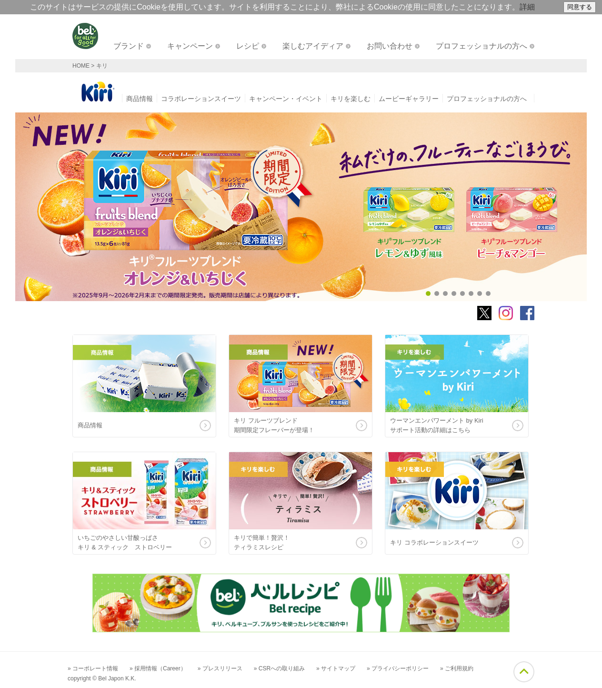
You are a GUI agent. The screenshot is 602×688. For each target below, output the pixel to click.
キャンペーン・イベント (285, 98)
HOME (81, 65)
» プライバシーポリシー (398, 668)
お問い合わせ (389, 46)
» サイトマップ (335, 668)
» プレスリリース (220, 668)
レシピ (247, 46)
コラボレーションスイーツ (201, 98)
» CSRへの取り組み (279, 668)
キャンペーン (190, 46)
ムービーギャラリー (409, 98)
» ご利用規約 (456, 668)
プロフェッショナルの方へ (481, 46)
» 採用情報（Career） (158, 668)
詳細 (527, 7)
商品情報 (139, 98)
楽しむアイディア (312, 46)
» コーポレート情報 (93, 668)
